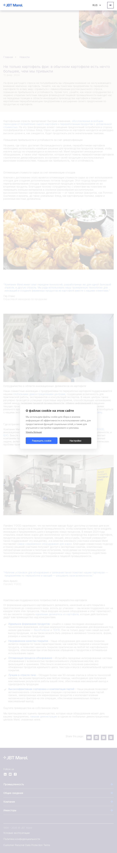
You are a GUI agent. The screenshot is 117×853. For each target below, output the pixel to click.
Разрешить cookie (41, 440)
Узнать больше (34, 432)
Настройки (75, 440)
